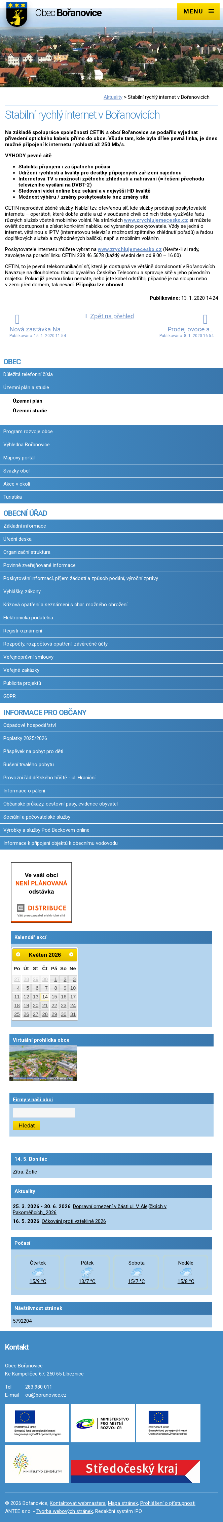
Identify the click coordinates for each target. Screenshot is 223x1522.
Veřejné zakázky (21, 670)
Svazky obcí (16, 471)
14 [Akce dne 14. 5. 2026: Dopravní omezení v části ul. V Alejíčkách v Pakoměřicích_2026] (45, 996)
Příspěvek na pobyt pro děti (33, 751)
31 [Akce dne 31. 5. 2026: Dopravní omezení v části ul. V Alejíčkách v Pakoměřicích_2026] (73, 1014)
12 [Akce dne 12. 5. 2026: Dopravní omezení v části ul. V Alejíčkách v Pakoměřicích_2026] (26, 996)
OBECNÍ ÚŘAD (25, 513)
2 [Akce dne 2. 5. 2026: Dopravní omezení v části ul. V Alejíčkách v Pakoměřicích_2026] (65, 979)
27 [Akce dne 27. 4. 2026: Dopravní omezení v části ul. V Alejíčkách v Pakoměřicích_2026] (17, 979)
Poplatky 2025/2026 (25, 738)
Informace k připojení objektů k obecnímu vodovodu (60, 843)
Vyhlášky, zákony (22, 591)
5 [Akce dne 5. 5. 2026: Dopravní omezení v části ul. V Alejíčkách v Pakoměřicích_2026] (27, 988)
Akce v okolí (16, 484)
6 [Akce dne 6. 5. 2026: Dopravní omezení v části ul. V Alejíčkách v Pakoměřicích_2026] (37, 988)
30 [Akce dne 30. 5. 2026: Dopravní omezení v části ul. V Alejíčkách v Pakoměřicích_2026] (64, 1014)
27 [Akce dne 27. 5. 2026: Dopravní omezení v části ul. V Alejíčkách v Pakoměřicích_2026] (36, 1014)
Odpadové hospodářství (29, 725)
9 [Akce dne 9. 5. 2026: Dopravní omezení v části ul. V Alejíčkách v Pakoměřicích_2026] (65, 988)
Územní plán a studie (26, 387)
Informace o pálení (24, 791)
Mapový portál (19, 458)
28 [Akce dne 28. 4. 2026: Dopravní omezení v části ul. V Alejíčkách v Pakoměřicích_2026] (26, 979)
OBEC (12, 361)
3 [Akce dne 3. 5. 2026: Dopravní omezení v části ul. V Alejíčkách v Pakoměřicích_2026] (74, 979)
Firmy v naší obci (33, 1100)
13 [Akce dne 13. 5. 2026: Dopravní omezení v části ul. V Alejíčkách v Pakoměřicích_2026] (36, 996)
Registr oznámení (22, 631)
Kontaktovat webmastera (78, 1503)
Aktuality (113, 97)
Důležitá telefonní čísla (28, 374)
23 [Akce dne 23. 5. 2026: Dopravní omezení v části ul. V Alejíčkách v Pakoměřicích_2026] (64, 1005)
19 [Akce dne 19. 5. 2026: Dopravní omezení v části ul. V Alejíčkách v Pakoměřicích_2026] (26, 1005)
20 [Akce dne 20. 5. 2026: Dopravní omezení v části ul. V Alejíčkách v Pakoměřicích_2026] (36, 1005)
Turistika (12, 497)
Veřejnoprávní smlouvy (28, 657)
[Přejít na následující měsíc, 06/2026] (71, 954)
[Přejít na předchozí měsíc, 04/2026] (18, 954)
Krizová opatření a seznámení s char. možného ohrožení (65, 605)
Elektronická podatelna (28, 618)
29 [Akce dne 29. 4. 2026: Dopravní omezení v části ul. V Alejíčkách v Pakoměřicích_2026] (36, 979)
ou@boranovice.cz (46, 1395)
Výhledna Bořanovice (26, 445)
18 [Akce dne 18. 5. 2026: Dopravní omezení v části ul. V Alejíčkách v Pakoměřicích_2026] (17, 1005)
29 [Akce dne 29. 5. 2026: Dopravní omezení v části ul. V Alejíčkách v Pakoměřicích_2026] (54, 1014)
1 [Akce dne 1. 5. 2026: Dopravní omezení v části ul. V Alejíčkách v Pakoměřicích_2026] (55, 979)
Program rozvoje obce (28, 431)
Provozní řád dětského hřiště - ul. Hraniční (49, 778)
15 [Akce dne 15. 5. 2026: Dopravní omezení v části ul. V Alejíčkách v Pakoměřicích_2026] (54, 996)
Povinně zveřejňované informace (39, 565)
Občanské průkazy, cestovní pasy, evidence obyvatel (60, 804)
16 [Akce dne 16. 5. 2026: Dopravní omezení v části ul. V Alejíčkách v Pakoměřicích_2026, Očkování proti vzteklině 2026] (64, 996)
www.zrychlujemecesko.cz (156, 220)
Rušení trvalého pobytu (28, 765)
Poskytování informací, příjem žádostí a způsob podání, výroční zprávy (80, 578)
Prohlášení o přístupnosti (167, 1503)
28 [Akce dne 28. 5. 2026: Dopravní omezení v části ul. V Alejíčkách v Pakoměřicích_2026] (45, 1014)
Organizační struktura (26, 552)
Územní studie (30, 411)
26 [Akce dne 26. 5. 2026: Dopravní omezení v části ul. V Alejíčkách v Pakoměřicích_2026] (26, 1014)
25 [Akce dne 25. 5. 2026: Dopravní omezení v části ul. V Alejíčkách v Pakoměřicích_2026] (17, 1014)
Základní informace (24, 526)
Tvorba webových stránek (64, 1511)
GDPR (9, 696)
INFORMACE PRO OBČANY (44, 712)
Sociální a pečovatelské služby (36, 817)
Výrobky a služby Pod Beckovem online (46, 830)
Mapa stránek (123, 1503)
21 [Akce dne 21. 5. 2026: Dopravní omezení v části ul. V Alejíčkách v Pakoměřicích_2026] (45, 1005)
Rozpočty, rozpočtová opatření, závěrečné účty (55, 644)
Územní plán (27, 401)
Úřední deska (17, 539)
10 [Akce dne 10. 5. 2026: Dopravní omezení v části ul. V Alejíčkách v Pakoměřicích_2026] (73, 988)
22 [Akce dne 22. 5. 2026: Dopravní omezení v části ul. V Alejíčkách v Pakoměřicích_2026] (54, 1005)
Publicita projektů (22, 683)
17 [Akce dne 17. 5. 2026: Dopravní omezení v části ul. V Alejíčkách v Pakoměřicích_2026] (73, 996)
